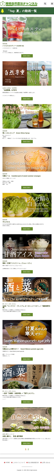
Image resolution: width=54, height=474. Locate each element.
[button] (45, 3)
